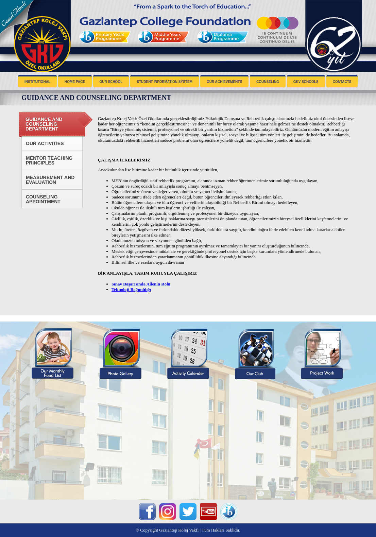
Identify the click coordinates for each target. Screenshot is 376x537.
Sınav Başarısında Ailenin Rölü (141, 284)
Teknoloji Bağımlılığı (131, 289)
